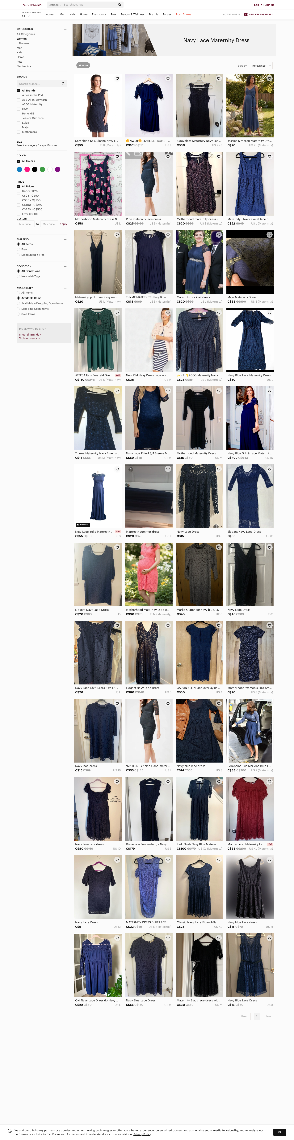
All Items (25, 244)
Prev (244, 1016)
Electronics (99, 14)
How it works (232, 14)
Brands (153, 14)
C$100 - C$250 (29, 205)
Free (22, 249)
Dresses (24, 43)
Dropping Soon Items (33, 308)
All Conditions (28, 271)
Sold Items (26, 314)
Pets (113, 14)
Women (50, 14)
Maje (22, 127)
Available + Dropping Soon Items (40, 303)
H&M (22, 109)
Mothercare (27, 132)
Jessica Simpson (30, 118)
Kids (72, 14)
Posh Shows (183, 14)
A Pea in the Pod (30, 95)
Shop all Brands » (30, 334)
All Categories (26, 34)
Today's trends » (29, 338)
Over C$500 (27, 214)
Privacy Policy (142, 1134)
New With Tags (28, 276)
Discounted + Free (31, 254)
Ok (280, 1132)
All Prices (25, 186)
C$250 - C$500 (30, 209)
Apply (63, 224)
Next (269, 1016)
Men (62, 14)
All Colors (26, 161)
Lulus (23, 122)
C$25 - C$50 (28, 195)
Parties (167, 14)
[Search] (89, 5)
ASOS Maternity (29, 104)
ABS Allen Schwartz (32, 99)
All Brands (26, 90)
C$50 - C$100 (29, 200)
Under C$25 (27, 191)
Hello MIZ (25, 113)
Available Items (29, 298)
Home (84, 14)
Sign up (270, 5)
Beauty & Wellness (133, 14)
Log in (258, 5)
